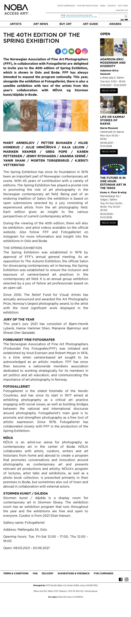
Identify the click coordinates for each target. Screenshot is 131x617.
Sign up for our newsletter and (79, 15)
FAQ (35, 574)
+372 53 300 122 (75, 591)
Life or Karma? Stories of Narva (112, 120)
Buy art (66, 24)
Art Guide (90, 24)
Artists (15, 24)
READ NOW (109, 91)
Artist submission (66, 6)
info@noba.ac (91, 591)
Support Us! (122, 10)
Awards (115, 24)
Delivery (47, 574)
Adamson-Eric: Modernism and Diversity (113, 63)
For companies (103, 574)
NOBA (102, 6)
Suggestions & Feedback (74, 574)
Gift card (123, 6)
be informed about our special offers (81, 17)
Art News (40, 24)
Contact (111, 6)
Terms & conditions (15, 574)
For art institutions (87, 6)
